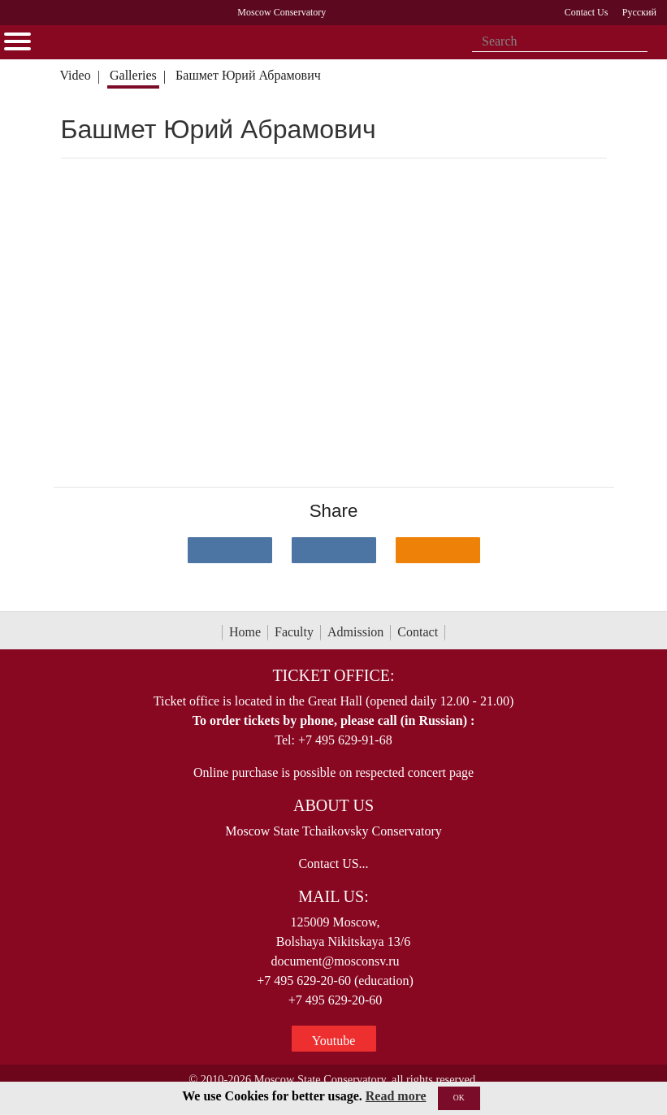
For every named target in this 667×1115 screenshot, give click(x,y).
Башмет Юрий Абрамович (248, 75)
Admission (355, 632)
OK (459, 1097)
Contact (417, 632)
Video (74, 75)
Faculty (294, 632)
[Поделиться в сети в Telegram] (334, 550)
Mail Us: (333, 896)
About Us (333, 805)
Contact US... (333, 863)
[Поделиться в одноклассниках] (438, 550)
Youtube (334, 1041)
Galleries (133, 75)
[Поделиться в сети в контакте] (230, 550)
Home (245, 632)
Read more (396, 1096)
